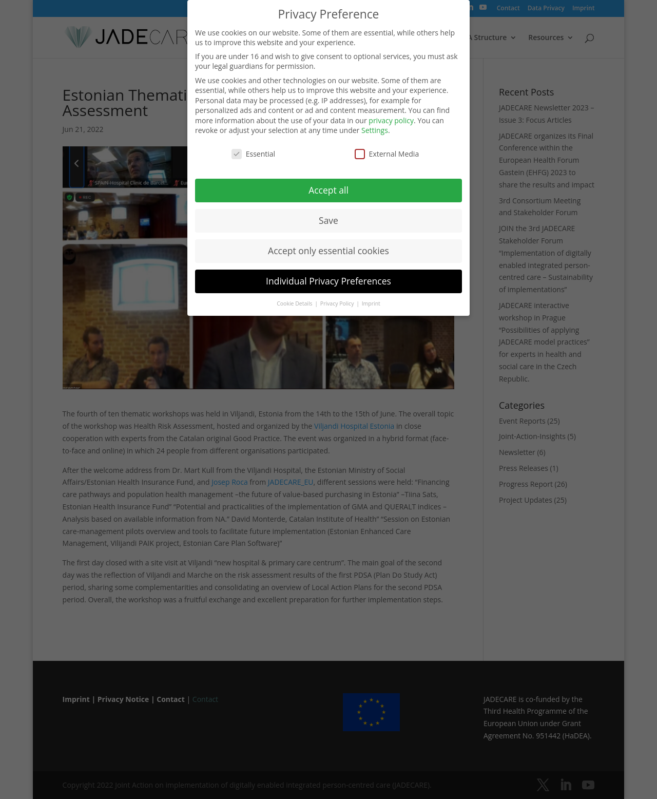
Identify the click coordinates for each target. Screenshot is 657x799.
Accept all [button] (328, 187)
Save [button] (328, 218)
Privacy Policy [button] (337, 301)
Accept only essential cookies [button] (328, 248)
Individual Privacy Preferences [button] (328, 278)
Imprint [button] (371, 301)
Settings (374, 128)
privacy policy (391, 118)
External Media (387, 151)
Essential (253, 151)
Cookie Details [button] (295, 301)
